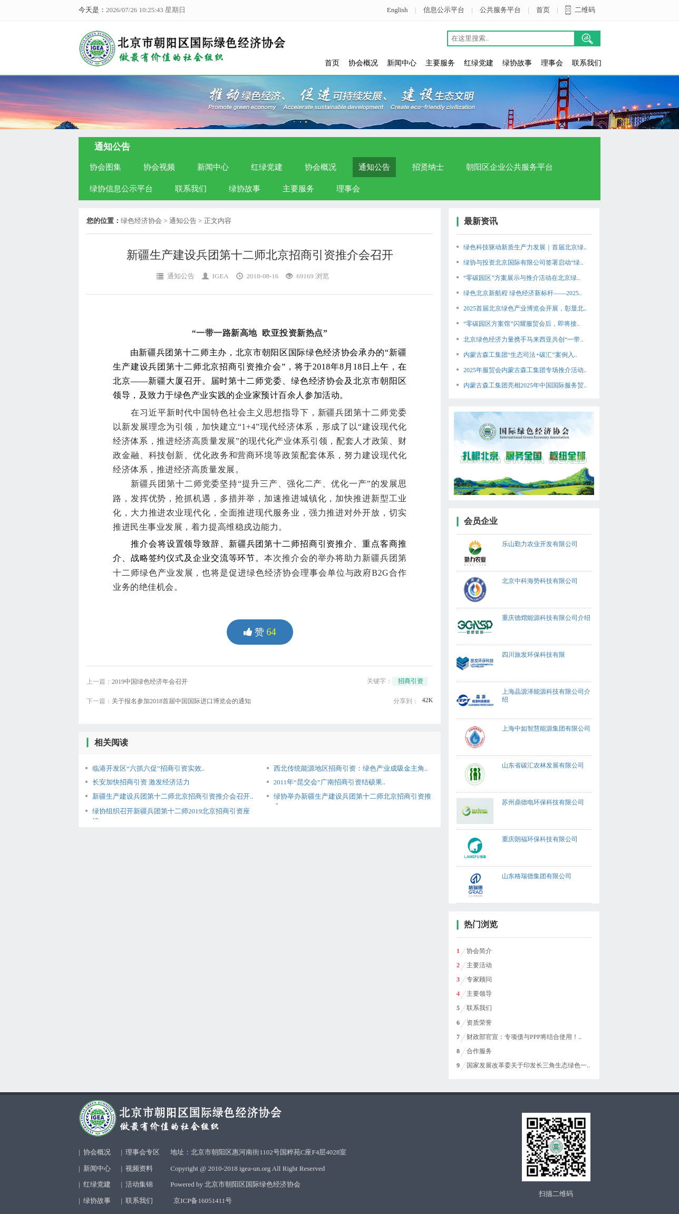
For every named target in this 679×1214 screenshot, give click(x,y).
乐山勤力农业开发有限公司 (540, 544)
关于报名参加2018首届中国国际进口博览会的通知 (181, 701)
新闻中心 (401, 63)
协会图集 (105, 167)
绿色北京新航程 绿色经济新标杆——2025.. (522, 293)
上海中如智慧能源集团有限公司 (546, 728)
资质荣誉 (479, 1022)
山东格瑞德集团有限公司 (536, 876)
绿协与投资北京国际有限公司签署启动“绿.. (523, 262)
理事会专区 (142, 1152)
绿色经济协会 (141, 221)
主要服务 (440, 63)
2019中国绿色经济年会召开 (150, 681)
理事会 (552, 63)
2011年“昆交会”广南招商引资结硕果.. (330, 782)
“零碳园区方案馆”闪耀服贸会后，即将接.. (521, 323)
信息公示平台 (443, 10)
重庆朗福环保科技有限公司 (540, 839)
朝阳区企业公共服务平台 (509, 167)
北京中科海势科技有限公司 (540, 581)
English (397, 10)
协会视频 (159, 167)
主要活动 (479, 965)
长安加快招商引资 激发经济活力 (141, 782)
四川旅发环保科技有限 (533, 654)
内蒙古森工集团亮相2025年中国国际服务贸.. (525, 385)
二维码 (585, 10)
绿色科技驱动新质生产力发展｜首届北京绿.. (525, 247)
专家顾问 (479, 979)
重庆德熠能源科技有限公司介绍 (546, 617)
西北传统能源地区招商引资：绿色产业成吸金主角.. (351, 768)
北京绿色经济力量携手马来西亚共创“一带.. (523, 339)
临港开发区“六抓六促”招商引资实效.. (148, 768)
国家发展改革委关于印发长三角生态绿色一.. (528, 1065)
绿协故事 (517, 63)
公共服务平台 (500, 10)
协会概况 (363, 63)
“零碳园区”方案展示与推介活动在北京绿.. (521, 277)
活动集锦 (139, 1184)
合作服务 (479, 1051)
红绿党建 (478, 63)
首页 (543, 10)
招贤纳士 (428, 167)
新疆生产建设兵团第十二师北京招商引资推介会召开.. (173, 796)
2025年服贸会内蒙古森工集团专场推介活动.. (525, 370)
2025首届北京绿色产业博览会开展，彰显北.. (525, 308)
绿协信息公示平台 (121, 188)
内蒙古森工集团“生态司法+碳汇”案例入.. (520, 354)
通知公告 (374, 167)
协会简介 (479, 951)
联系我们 (587, 63)
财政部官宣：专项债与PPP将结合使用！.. (524, 1037)
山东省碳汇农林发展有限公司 (543, 765)
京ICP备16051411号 (202, 1201)
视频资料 (139, 1168)
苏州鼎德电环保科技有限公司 (543, 802)
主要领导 (479, 993)
